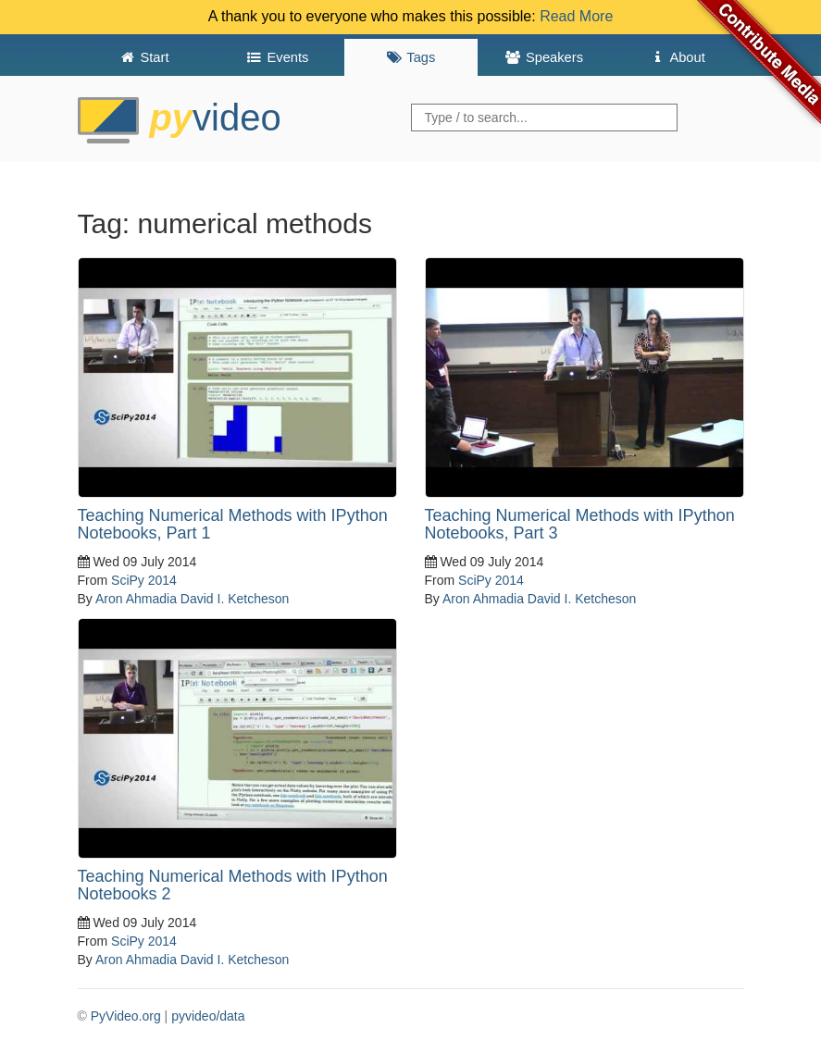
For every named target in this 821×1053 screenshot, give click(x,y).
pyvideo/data (207, 1016)
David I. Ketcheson (235, 598)
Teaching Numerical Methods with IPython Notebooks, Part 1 (233, 524)
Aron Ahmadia (136, 598)
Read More (576, 16)
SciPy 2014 (144, 580)
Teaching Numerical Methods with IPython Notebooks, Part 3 (580, 524)
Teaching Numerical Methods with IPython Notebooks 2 (233, 885)
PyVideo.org (126, 1016)
